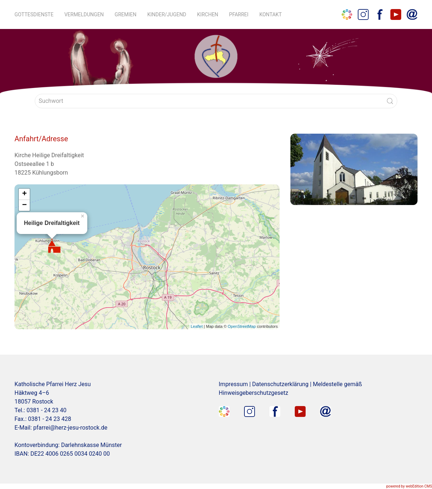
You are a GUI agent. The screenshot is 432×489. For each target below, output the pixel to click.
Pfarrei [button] (239, 14)
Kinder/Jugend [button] (166, 14)
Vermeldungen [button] (84, 14)
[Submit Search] (390, 101)
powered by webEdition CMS (409, 486)
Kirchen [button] (207, 14)
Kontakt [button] (270, 14)
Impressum (233, 384)
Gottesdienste (34, 14)
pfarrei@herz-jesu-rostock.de (70, 427)
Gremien (126, 14)
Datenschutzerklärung (280, 384)
